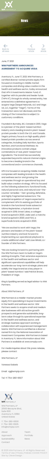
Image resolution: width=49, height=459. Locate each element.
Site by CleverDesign (12, 455)
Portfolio (28, 435)
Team (27, 432)
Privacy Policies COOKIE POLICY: (31, 452)
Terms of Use (8, 452)
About (5, 432)
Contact (6, 442)
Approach (7, 435)
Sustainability (8, 438)
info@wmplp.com (10, 426)
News (27, 438)
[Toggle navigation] (44, 5)
